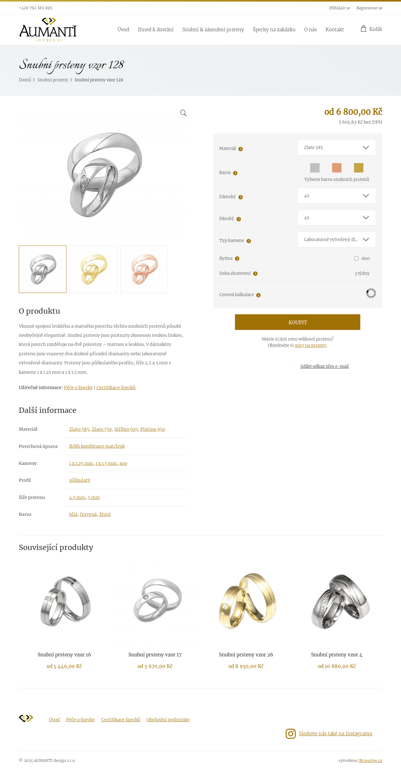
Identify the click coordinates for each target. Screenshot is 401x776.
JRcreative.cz (370, 760)
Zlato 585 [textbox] (313, 147)
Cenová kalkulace (236, 294)
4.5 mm (77, 497)
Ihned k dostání (156, 30)
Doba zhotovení (235, 273)
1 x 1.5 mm (106, 463)
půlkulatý (79, 480)
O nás (310, 30)
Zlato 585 (79, 429)
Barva (225, 172)
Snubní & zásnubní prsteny (213, 30)
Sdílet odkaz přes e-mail (324, 366)
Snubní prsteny (52, 80)
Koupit (298, 323)
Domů (25, 80)
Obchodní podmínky (168, 719)
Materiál (227, 148)
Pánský (226, 218)
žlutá (105, 514)
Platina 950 (152, 429)
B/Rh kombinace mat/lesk (97, 446)
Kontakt (334, 30)
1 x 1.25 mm (81, 463)
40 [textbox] (306, 195)
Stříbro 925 (126, 429)
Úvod (123, 30)
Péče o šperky (78, 387)
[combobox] (337, 147)
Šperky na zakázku (274, 30)
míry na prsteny (310, 345)
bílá (73, 514)
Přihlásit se (339, 8)
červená (88, 514)
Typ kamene (231, 240)
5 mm (94, 497)
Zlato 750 (102, 429)
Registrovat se (369, 8)
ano (123, 463)
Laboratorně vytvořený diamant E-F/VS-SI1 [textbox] (340, 239)
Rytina (225, 258)
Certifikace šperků (116, 387)
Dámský (227, 196)
